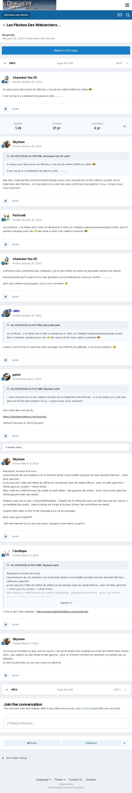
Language (43, 779)
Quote (15, 108)
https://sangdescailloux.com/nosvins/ (25, 416)
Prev (12, 63)
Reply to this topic (66, 50)
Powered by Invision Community (66, 787)
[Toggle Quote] (8, 156)
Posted (27, 81)
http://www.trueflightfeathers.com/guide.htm (62, 611)
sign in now (82, 708)
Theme (59, 779)
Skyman (48, 388)
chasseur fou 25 (53, 156)
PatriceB (48, 325)
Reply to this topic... (20, 723)
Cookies (91, 779)
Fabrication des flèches (41, 38)
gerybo (10, 34)
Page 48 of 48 (65, 63)
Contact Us (75, 779)
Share (32, 743)
